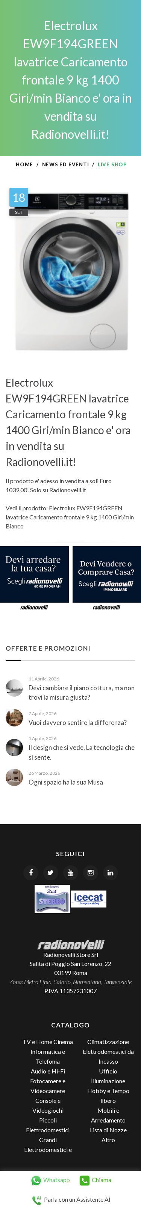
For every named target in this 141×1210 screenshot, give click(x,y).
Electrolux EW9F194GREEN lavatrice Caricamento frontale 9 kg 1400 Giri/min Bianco (70, 517)
